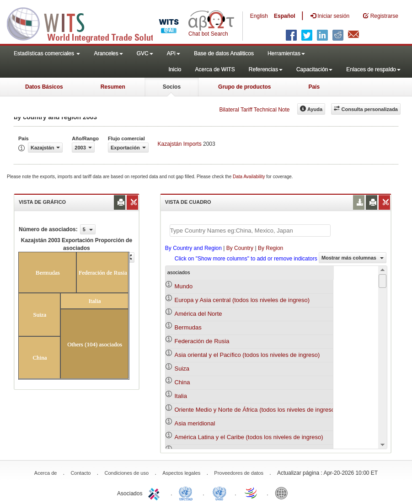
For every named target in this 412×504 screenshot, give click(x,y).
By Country (239, 248)
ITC (155, 492)
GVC (145, 53)
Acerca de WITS (215, 69)
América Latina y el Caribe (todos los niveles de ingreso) (248, 437)
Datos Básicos (44, 87)
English (259, 16)
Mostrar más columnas (352, 257)
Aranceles (108, 53)
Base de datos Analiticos (224, 53)
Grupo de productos (244, 87)
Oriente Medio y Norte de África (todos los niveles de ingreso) (255, 409)
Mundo (183, 286)
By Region (270, 248)
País (314, 87)
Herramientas (286, 53)
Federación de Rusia (201, 341)
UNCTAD (187, 492)
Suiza (181, 368)
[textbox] (250, 230)
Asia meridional (194, 423)
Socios (172, 87)
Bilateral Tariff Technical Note (254, 109)
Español (284, 16)
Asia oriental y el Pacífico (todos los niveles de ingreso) (247, 354)
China (182, 382)
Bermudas (187, 327)
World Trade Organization (251, 492)
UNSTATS (219, 492)
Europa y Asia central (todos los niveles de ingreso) (242, 300)
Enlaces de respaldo (373, 69)
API (173, 53)
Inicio (174, 69)
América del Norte (198, 313)
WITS (91, 23)
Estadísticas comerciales (47, 53)
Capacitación (314, 69)
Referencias (266, 69)
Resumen (113, 87)
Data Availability (249, 176)
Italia (180, 396)
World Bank (283, 492)
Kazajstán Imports (180, 144)
